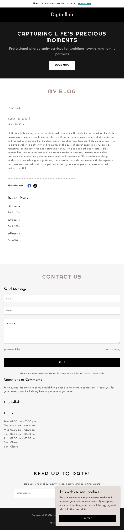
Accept (88, 518)
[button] (5, 349)
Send (62, 362)
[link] (62, 15)
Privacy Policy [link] (73, 374)
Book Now (62, 65)
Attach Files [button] (13, 349)
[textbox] (62, 299)
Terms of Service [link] (91, 374)
